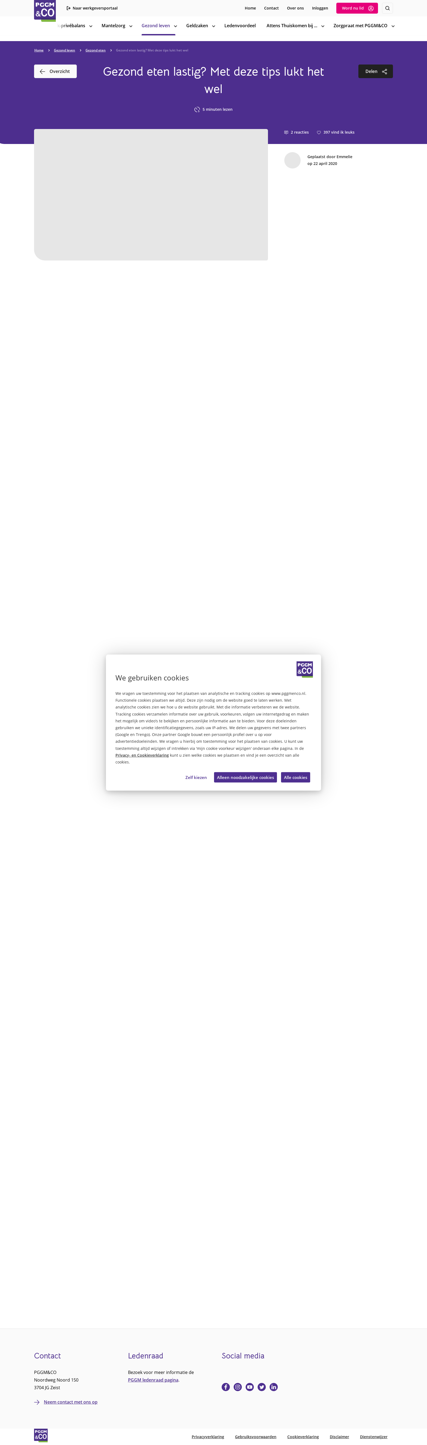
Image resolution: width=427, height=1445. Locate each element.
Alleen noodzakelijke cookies (245, 777)
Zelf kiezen (196, 777)
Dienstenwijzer (374, 1436)
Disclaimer (339, 1436)
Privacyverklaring (208, 1436)
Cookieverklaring (303, 1436)
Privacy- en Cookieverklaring (142, 755)
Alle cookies (295, 777)
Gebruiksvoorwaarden (255, 1436)
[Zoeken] (387, 8)
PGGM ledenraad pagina (153, 1380)
